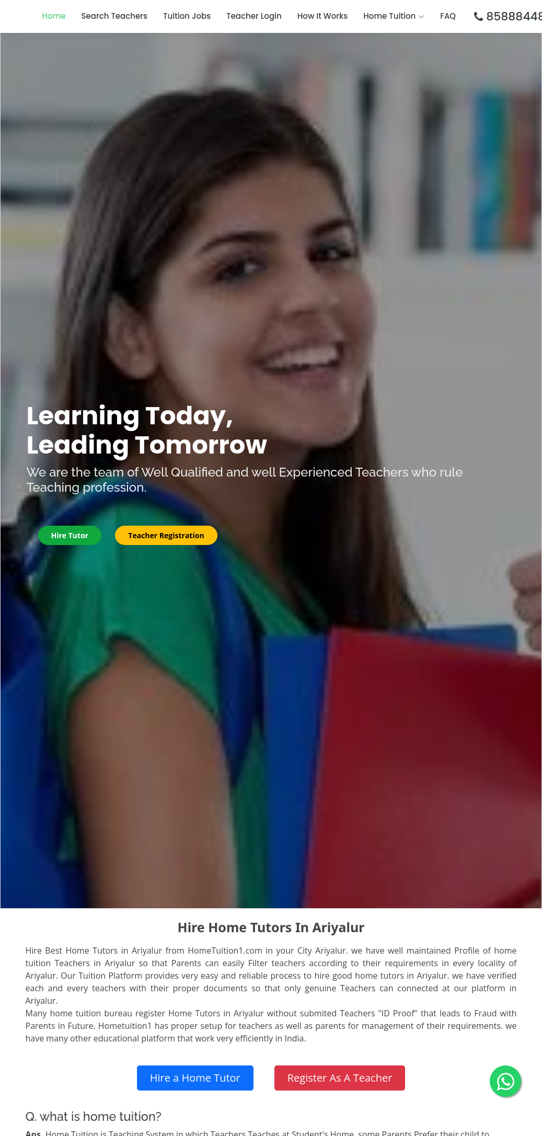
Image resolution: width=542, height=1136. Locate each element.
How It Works (322, 15)
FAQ (448, 15)
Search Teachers (115, 15)
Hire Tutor (70, 535)
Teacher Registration (166, 535)
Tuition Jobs (187, 15)
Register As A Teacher (340, 1078)
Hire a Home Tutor (195, 1078)
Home (54, 15)
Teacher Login (254, 15)
